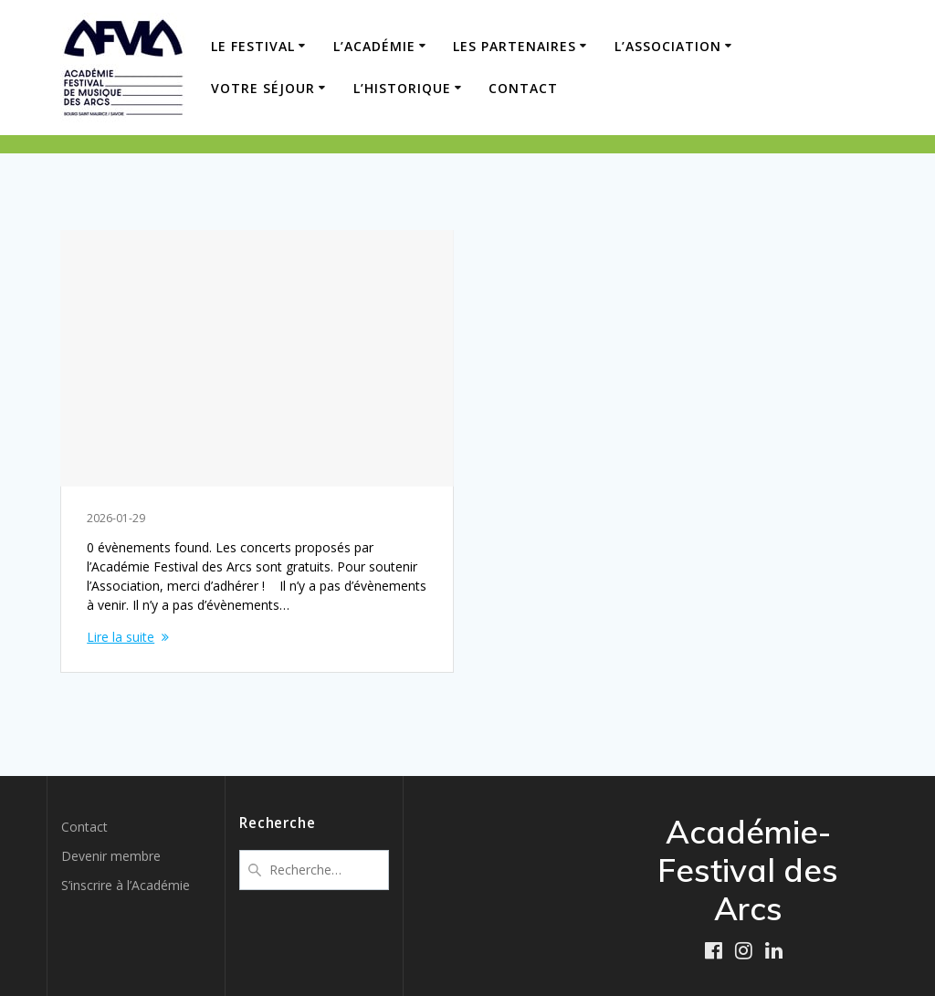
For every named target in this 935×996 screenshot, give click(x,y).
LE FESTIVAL (253, 46)
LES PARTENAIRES (514, 46)
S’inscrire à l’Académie (125, 885)
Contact (523, 88)
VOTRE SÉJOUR (263, 88)
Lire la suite (120, 636)
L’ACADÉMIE (374, 46)
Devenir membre (111, 856)
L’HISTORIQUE (402, 88)
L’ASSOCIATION (668, 46)
